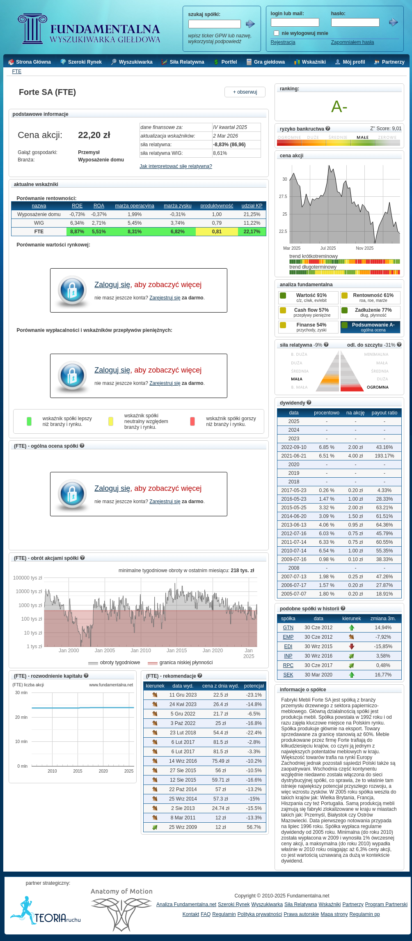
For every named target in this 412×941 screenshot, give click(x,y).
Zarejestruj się (164, 298)
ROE (77, 206)
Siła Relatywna (300, 904)
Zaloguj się (112, 285)
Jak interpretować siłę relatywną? (176, 166)
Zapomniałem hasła (352, 42)
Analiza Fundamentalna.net (186, 904)
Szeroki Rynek (233, 904)
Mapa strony (334, 914)
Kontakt (191, 914)
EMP (288, 637)
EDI (288, 646)
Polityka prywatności (260, 914)
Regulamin (224, 914)
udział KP (252, 206)
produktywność (216, 206)
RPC (288, 665)
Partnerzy (352, 904)
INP (288, 656)
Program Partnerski (386, 904)
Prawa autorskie (301, 914)
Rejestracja (283, 42)
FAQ (206, 914)
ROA (99, 206)
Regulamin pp (365, 914)
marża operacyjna (134, 206)
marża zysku (177, 206)
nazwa (39, 206)
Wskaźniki (329, 904)
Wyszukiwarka (267, 904)
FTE (16, 71)
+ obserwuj (245, 92)
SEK (288, 675)
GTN (288, 627)
